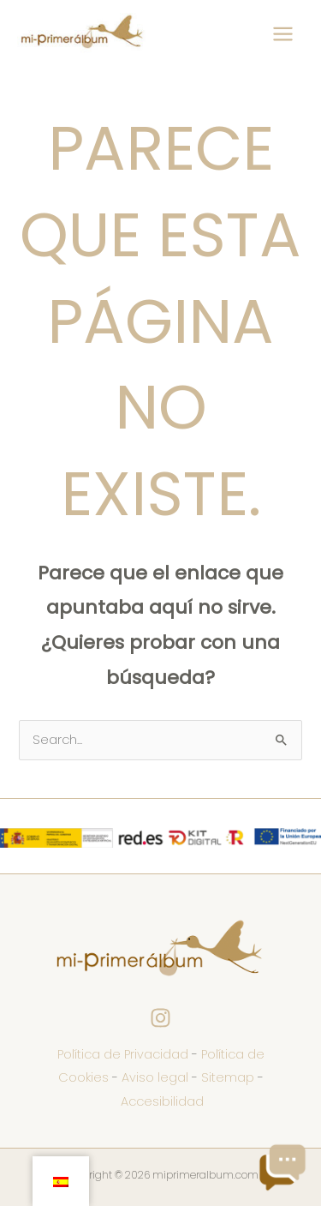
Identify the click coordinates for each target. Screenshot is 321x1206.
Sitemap (227, 1077)
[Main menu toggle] (283, 34)
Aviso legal (155, 1077)
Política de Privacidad (122, 1054)
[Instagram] (160, 1018)
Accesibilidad (162, 1101)
